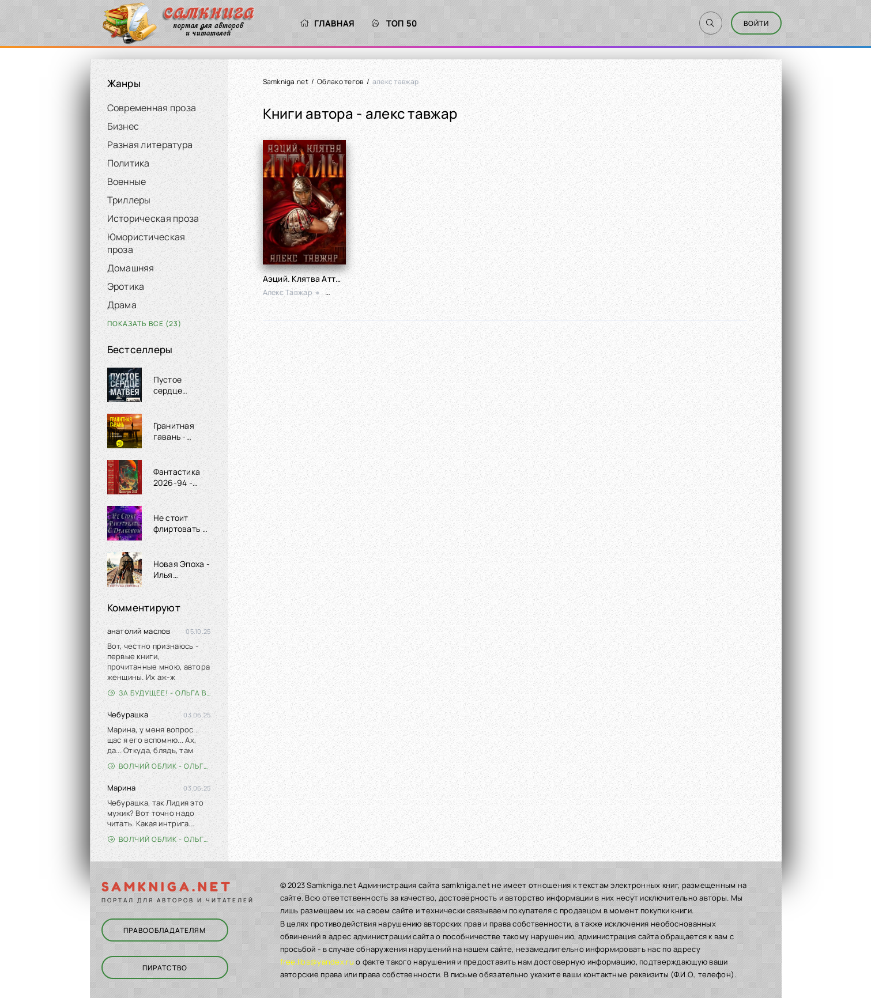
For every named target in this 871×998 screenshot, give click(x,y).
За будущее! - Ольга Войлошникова (159, 693)
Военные (126, 181)
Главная (327, 23)
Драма (122, 304)
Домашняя (130, 268)
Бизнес (123, 126)
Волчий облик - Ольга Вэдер (159, 766)
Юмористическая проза (146, 243)
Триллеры (129, 200)
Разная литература (150, 144)
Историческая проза (153, 218)
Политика (128, 163)
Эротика (126, 286)
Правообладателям (164, 930)
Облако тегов (340, 81)
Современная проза (152, 107)
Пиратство (164, 968)
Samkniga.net (285, 81)
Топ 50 (394, 23)
